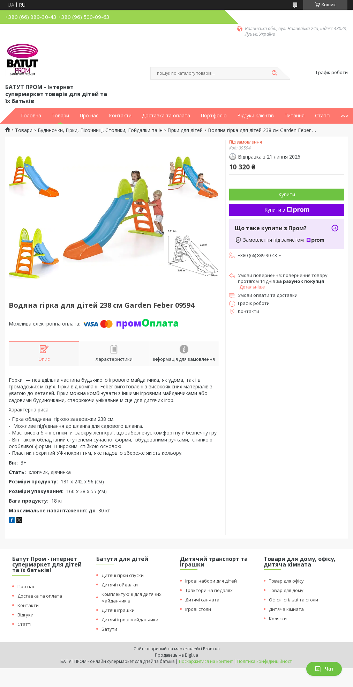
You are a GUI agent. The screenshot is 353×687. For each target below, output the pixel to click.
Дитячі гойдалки (120, 585)
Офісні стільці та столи (293, 600)
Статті (322, 115)
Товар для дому (286, 590)
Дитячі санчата (202, 600)
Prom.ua (211, 649)
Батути (109, 629)
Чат (324, 669)
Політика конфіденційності (265, 661)
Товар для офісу (286, 581)
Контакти (120, 115)
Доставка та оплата (166, 115)
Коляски (278, 618)
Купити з (286, 209)
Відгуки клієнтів (255, 115)
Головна (31, 115)
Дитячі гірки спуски (123, 575)
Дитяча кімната (286, 609)
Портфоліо (214, 115)
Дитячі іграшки (118, 610)
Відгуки (25, 615)
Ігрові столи (198, 609)
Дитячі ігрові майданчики (130, 619)
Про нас (89, 115)
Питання (294, 115)
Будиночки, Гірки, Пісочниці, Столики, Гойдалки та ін (100, 130)
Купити (286, 194)
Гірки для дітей (185, 130)
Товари (60, 115)
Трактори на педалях (209, 590)
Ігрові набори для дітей (211, 581)
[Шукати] (274, 73)
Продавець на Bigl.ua (176, 655)
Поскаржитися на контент (206, 661)
